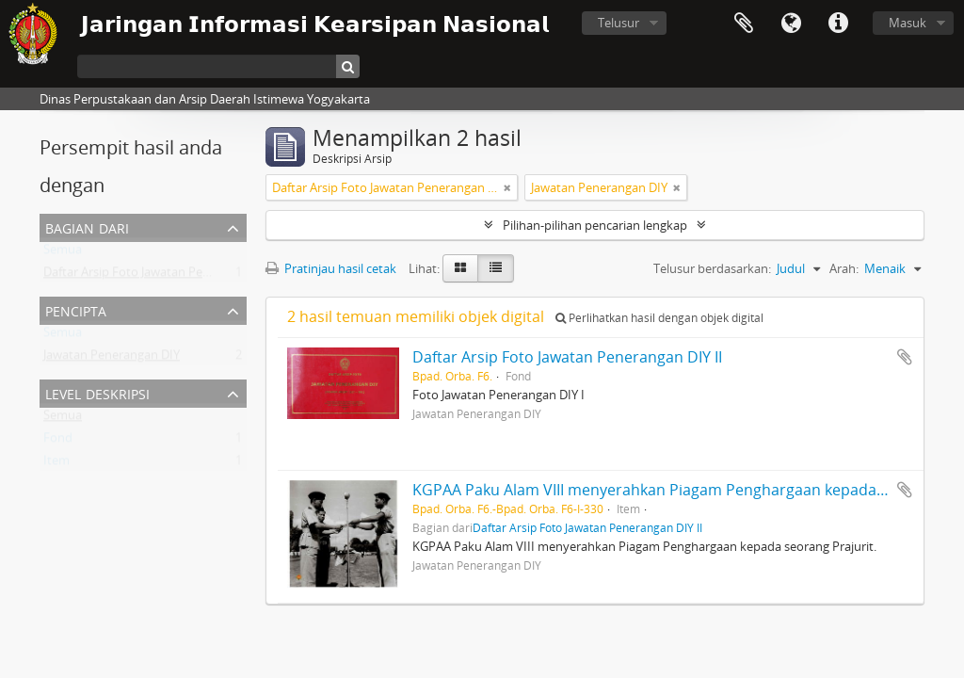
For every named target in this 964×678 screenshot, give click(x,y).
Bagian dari (87, 226)
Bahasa (790, 23)
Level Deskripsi (97, 392)
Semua (62, 253)
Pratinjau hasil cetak (330, 268)
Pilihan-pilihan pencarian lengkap (595, 225)
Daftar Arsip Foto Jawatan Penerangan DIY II (165, 275)
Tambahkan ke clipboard (904, 356)
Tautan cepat (837, 23)
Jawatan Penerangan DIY (111, 358)
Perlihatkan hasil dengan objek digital (659, 318)
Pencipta (75, 309)
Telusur (618, 22)
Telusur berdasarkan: (712, 268)
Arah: (844, 268)
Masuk (907, 22)
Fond (57, 441)
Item (56, 464)
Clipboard (743, 23)
